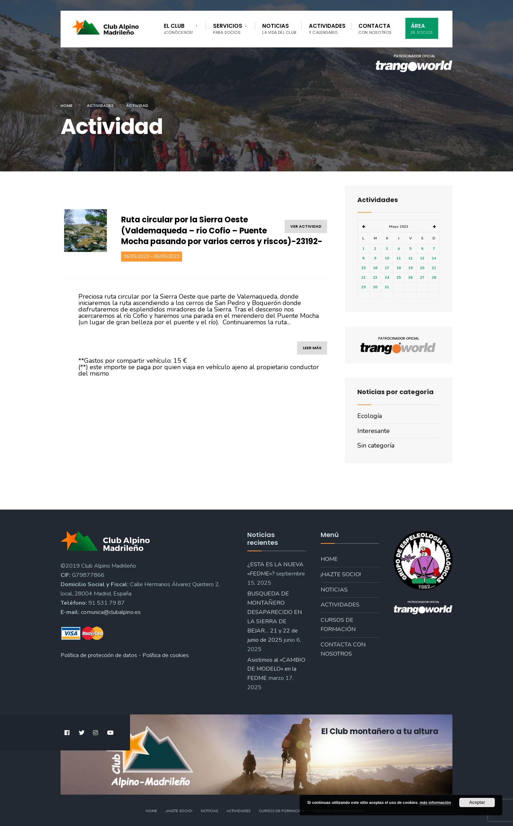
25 (399, 277)
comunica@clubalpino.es (111, 612)
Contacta (375, 28)
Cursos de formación (338, 624)
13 (422, 258)
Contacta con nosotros (343, 649)
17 (387, 267)
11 (399, 258)
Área (422, 28)
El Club (178, 28)
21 (434, 267)
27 (422, 277)
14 (434, 258)
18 (399, 267)
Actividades (327, 28)
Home (67, 105)
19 (410, 267)
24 (387, 277)
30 (375, 287)
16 (375, 267)
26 (410, 277)
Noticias (279, 28)
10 (387, 258)
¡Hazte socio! (341, 574)
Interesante (373, 431)
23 (375, 277)
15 (363, 267)
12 (410, 258)
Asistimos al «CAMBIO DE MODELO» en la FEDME (276, 669)
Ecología (369, 416)
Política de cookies (165, 655)
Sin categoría (375, 445)
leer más (312, 348)
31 (387, 287)
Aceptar (477, 802)
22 (363, 277)
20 (422, 267)
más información (435, 802)
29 (363, 287)
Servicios (227, 28)
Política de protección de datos (99, 655)
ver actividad (305, 226)
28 (434, 277)
